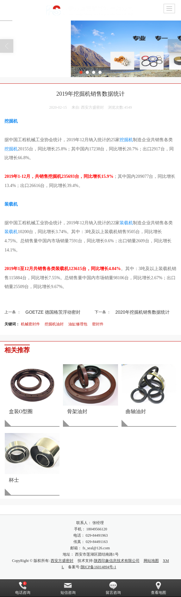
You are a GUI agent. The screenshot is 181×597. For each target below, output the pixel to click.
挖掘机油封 (54, 324)
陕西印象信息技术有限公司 (117, 560)
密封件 (97, 324)
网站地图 (151, 560)
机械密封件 (30, 324)
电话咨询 (22, 588)
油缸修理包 (77, 324)
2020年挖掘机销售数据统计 (142, 312)
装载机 (11, 204)
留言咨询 (113, 588)
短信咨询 (68, 588)
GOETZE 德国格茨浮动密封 (52, 312)
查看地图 (158, 588)
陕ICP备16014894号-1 (98, 567)
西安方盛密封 (62, 560)
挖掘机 (11, 121)
